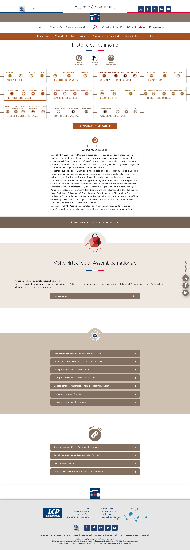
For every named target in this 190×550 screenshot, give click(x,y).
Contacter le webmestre (105, 541)
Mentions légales (58, 541)
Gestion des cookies (130, 541)
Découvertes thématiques (91, 36)
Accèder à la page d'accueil (95, 16)
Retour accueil (44, 36)
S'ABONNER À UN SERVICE (105, 535)
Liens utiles (147, 36)
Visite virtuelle (113, 36)
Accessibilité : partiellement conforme (80, 541)
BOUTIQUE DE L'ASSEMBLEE (52, 535)
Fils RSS (119, 541)
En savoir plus (131, 36)
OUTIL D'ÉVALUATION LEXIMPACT (134, 535)
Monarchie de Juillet (64, 36)
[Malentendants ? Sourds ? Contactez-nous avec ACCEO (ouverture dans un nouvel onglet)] (75, 527)
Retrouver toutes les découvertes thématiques (92, 222)
